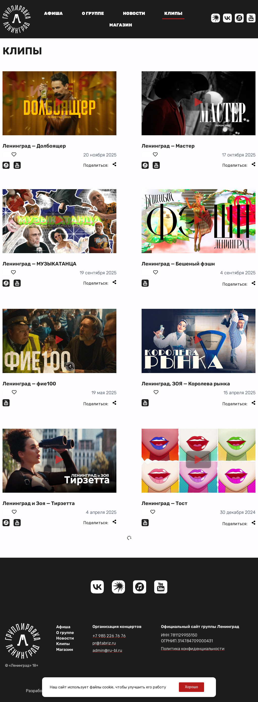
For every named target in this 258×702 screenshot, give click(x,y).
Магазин (120, 24)
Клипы (173, 13)
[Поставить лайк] (10, 154)
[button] (59, 103)
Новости (134, 13)
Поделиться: (99, 165)
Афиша (53, 13)
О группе (93, 13)
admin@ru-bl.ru (107, 650)
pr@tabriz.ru (104, 643)
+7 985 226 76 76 (109, 635)
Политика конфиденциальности (192, 648)
